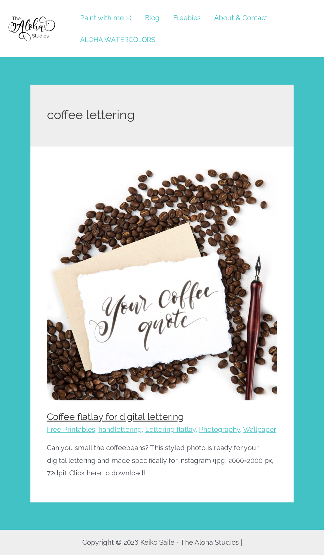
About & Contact (241, 18)
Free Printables (71, 429)
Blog (152, 18)
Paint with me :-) (105, 18)
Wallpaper (259, 429)
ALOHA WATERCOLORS (117, 39)
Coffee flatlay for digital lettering (115, 416)
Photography (219, 429)
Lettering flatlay (170, 429)
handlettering (120, 429)
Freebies (186, 18)
